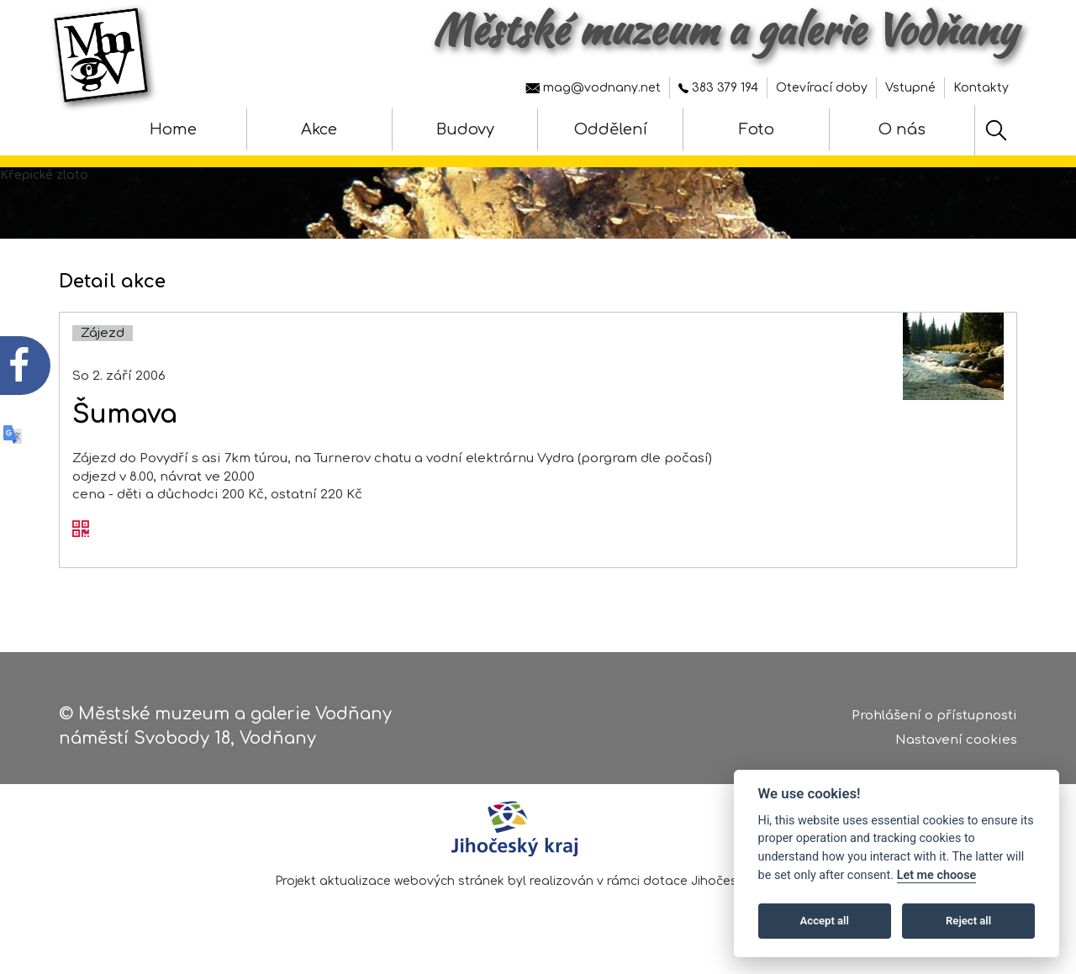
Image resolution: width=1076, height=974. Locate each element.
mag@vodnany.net (593, 88)
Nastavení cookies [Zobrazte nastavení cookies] (956, 740)
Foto (756, 129)
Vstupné (910, 88)
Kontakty (981, 88)
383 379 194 (718, 88)
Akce (319, 129)
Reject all (968, 920)
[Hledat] (996, 130)
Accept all (824, 920)
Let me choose (937, 875)
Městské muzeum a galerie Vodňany (725, 29)
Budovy (465, 129)
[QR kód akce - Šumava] (80, 530)
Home (173, 129)
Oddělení (610, 129)
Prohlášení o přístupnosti (934, 715)
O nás (902, 129)
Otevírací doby (822, 88)
